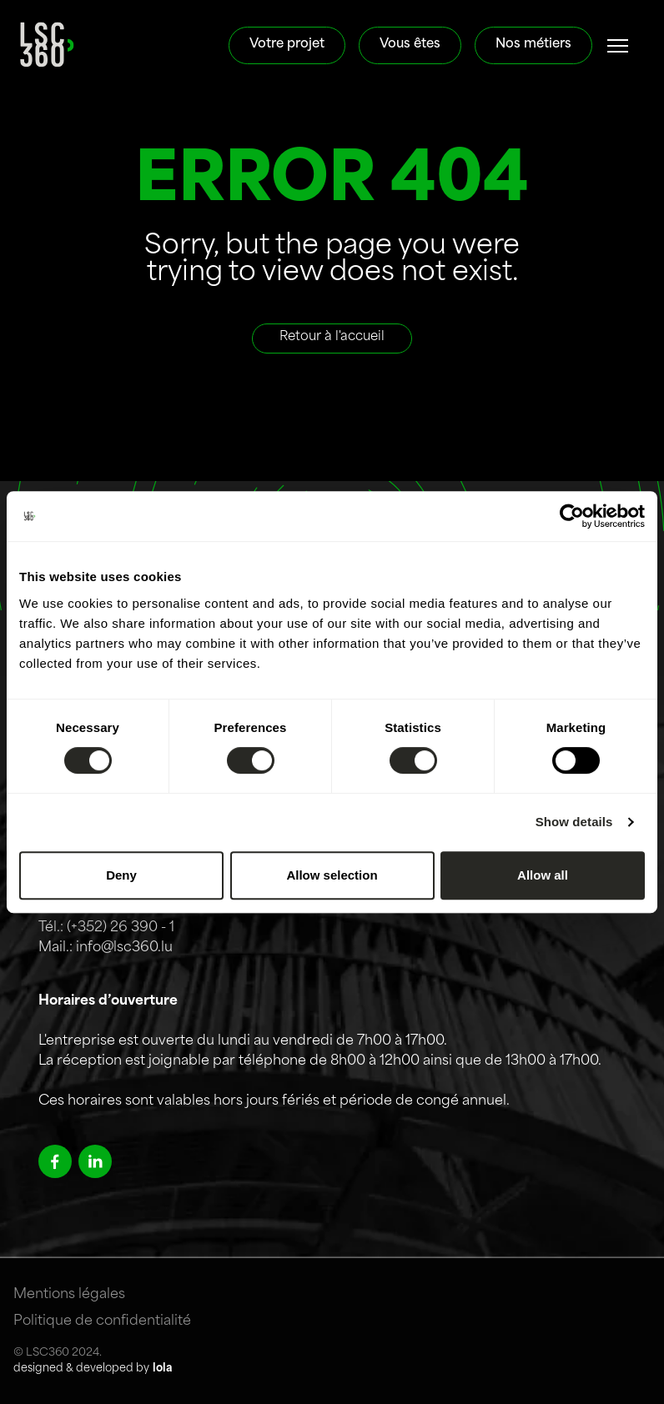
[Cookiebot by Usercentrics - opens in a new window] (572, 516)
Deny (121, 875)
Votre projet (286, 44)
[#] (618, 45)
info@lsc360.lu (124, 948)
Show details (574, 822)
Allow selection (331, 875)
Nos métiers (533, 44)
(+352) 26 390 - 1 (120, 928)
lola (162, 1368)
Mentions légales (69, 1294)
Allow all (542, 875)
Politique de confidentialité (102, 1321)
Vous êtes (410, 44)
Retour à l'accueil (332, 337)
